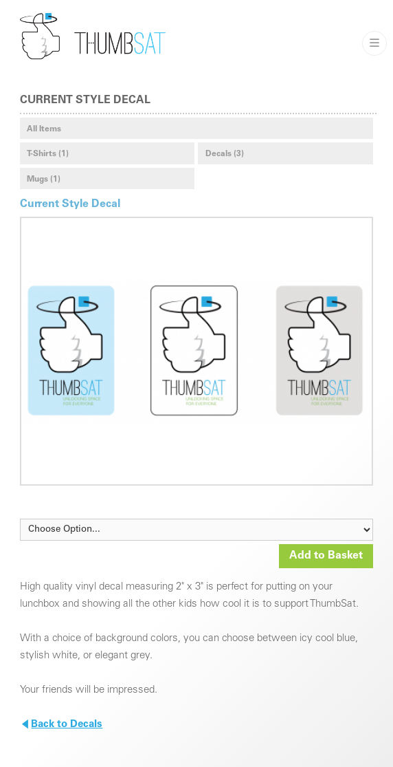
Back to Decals (61, 725)
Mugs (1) (43, 179)
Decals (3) (224, 154)
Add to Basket (326, 555)
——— (374, 43)
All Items (44, 129)
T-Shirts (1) (48, 154)
